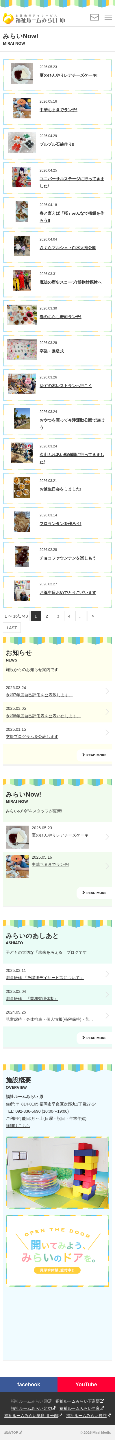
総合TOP (13, 1433)
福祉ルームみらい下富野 (79, 1401)
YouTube (86, 1384)
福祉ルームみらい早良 (82, 1408)
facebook (28, 1384)
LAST (12, 628)
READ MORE (96, 755)
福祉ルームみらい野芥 (88, 1415)
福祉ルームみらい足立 (33, 1408)
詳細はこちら (18, 1125)
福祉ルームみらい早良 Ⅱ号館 (33, 1415)
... (81, 616)
